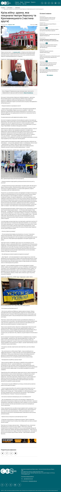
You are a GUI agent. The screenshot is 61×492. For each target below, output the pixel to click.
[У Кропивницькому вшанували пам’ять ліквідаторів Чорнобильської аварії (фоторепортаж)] (48, 46)
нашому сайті (17, 52)
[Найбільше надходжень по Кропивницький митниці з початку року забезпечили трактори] (50, 57)
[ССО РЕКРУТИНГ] (19, 441)
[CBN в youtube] (55, 3)
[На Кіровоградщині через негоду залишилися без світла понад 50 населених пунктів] (47, 19)
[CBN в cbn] (52, 3)
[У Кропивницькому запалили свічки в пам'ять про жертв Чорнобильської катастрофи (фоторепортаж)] (48, 64)
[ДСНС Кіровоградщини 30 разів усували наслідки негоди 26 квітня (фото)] (49, 30)
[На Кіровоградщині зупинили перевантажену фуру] (46, 51)
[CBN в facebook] (49, 3)
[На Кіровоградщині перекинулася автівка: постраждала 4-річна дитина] (49, 40)
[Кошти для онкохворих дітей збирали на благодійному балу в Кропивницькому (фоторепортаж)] (49, 71)
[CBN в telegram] (59, 3)
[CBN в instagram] (45, 3)
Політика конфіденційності (27, 476)
